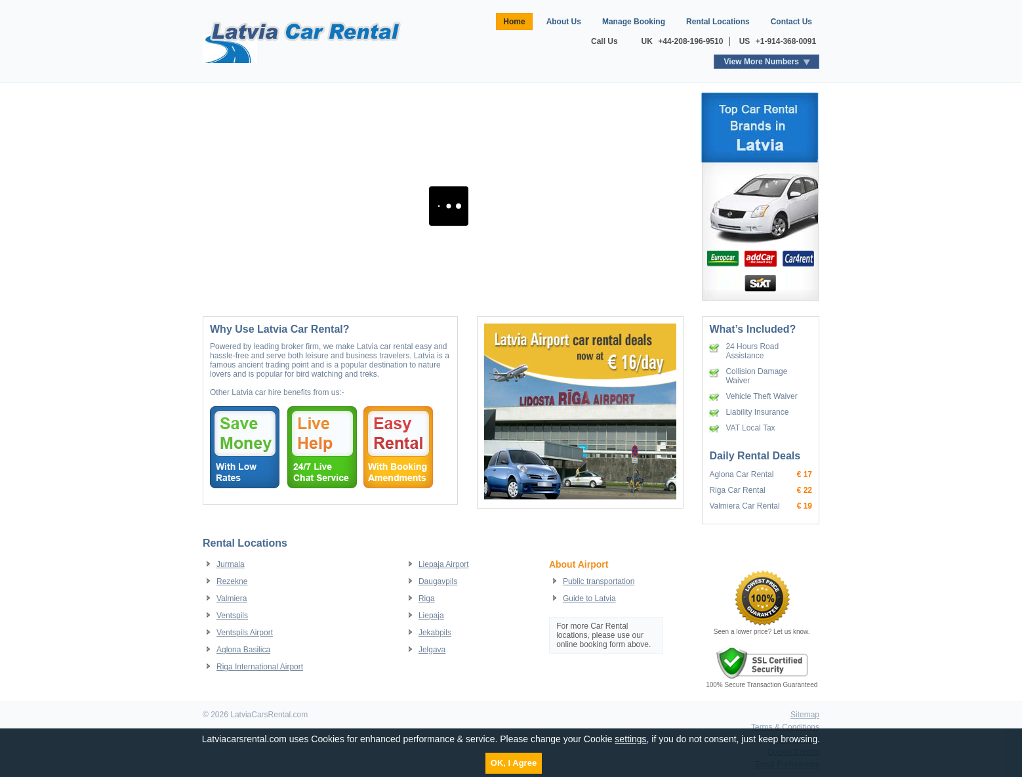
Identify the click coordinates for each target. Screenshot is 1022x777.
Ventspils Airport (244, 632)
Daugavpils (438, 581)
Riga (427, 598)
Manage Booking (633, 21)
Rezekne (231, 581)
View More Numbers (761, 61)
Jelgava (432, 649)
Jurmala (230, 564)
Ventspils (232, 615)
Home (514, 21)
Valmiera (231, 598)
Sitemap (804, 714)
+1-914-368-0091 (786, 41)
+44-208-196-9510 (690, 41)
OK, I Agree (514, 763)
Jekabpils (435, 632)
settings (630, 739)
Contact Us (791, 21)
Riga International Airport (259, 666)
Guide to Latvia (589, 598)
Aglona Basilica (243, 649)
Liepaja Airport (444, 564)
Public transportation (598, 581)
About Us (563, 21)
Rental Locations (718, 21)
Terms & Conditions (785, 727)
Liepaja (431, 615)
